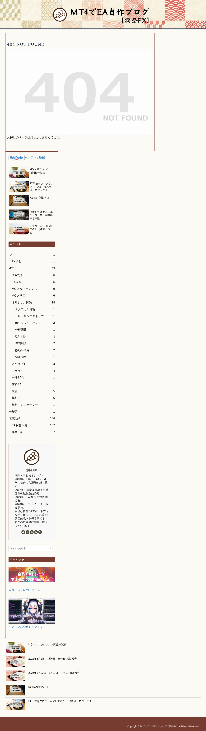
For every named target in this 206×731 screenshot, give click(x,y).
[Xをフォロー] (27, 532)
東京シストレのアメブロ (24, 589)
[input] (32, 548)
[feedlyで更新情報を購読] (36, 532)
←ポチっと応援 (35, 157)
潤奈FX (31, 470)
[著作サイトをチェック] (23, 532)
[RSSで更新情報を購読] (40, 532)
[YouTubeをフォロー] (32, 532)
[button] (51, 548)
